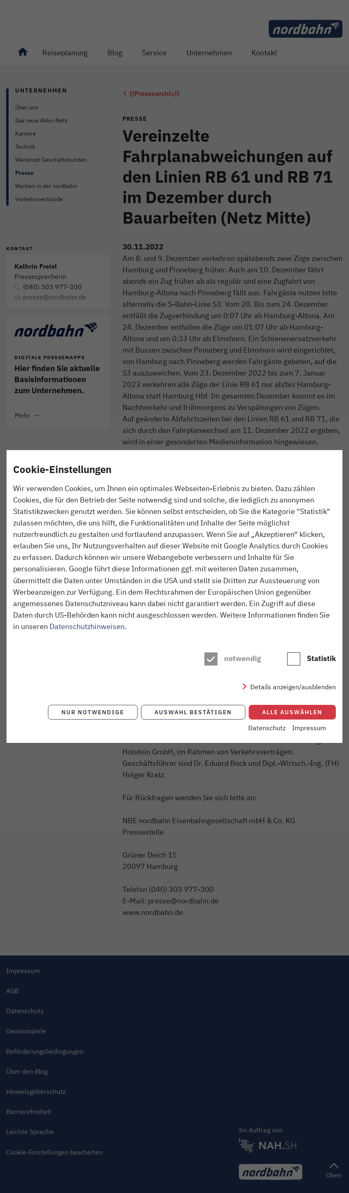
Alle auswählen (292, 712)
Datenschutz (267, 728)
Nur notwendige (92, 712)
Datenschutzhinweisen (87, 626)
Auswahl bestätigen (193, 712)
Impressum (309, 728)
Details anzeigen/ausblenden (293, 687)
